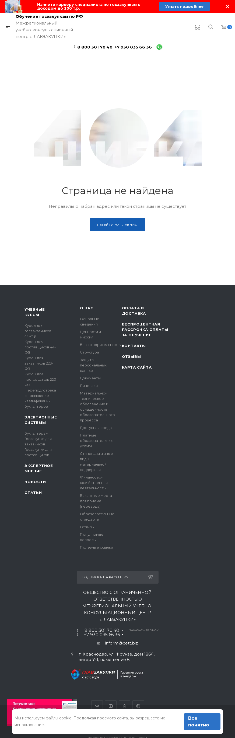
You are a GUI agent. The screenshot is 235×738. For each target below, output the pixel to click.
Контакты (134, 346)
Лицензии (89, 385)
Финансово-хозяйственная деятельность (94, 482)
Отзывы (87, 527)
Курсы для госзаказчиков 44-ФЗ (37, 330)
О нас (86, 308)
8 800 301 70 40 (95, 47)
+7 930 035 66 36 (133, 47)
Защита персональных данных (93, 365)
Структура (89, 352)
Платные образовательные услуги (97, 440)
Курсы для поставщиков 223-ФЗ (40, 379)
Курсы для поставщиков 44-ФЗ (40, 347)
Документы (90, 378)
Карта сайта (137, 367)
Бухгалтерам (36, 433)
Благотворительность (100, 344)
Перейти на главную (117, 225)
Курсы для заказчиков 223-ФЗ (38, 363)
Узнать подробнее (184, 6)
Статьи (33, 492)
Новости (35, 482)
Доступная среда (96, 427)
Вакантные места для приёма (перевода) (96, 500)
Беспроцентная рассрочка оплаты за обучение (145, 329)
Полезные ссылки (96, 547)
